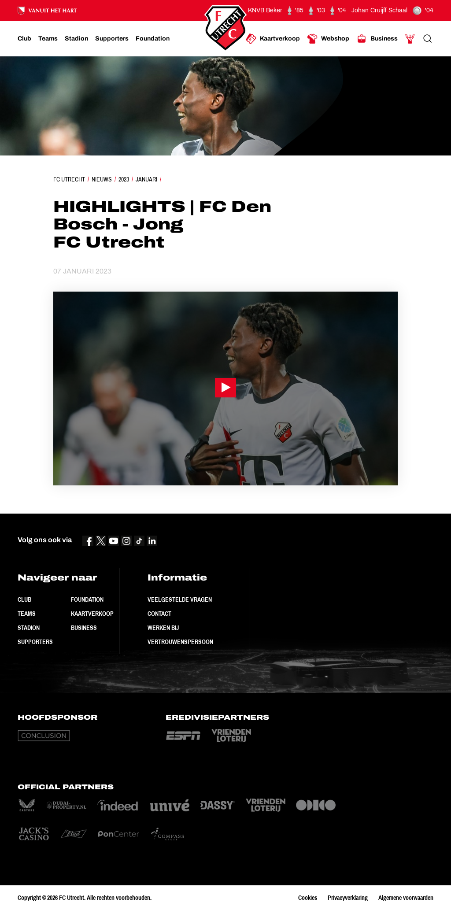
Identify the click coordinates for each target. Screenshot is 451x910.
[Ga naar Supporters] (112, 38)
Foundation (87, 599)
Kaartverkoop (92, 614)
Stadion (29, 628)
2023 (123, 179)
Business (84, 628)
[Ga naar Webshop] (328, 38)
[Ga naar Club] (24, 38)
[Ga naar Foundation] (153, 38)
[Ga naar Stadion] (76, 38)
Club (24, 599)
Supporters (35, 642)
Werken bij (163, 628)
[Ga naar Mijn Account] (410, 38)
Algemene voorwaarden (405, 898)
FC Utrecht (69, 179)
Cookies (307, 898)
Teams (27, 614)
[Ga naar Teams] (48, 38)
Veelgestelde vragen (180, 599)
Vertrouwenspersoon (180, 642)
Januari (146, 179)
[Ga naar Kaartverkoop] (273, 38)
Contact (159, 614)
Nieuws (102, 179)
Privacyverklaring (348, 898)
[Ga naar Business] (377, 38)
